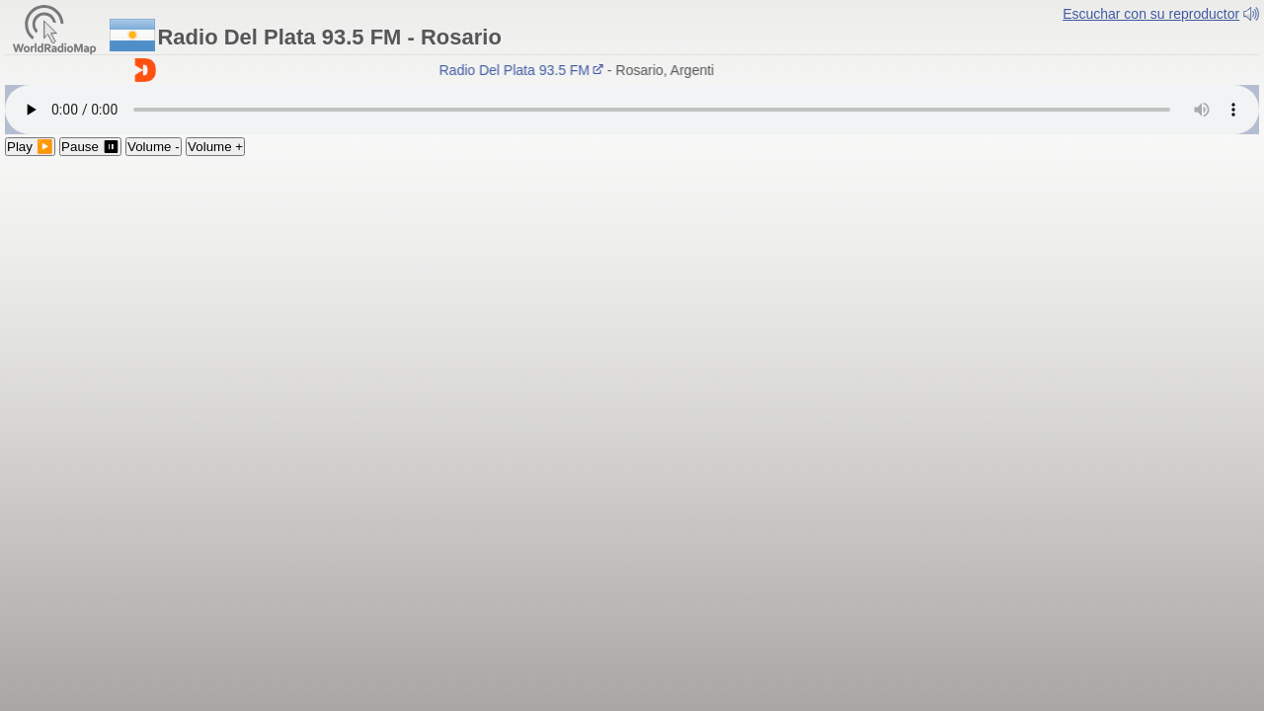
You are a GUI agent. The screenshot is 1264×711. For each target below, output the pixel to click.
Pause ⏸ (90, 146)
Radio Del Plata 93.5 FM (524, 70)
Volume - (153, 146)
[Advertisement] (632, 304)
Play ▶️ (30, 146)
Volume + (215, 146)
